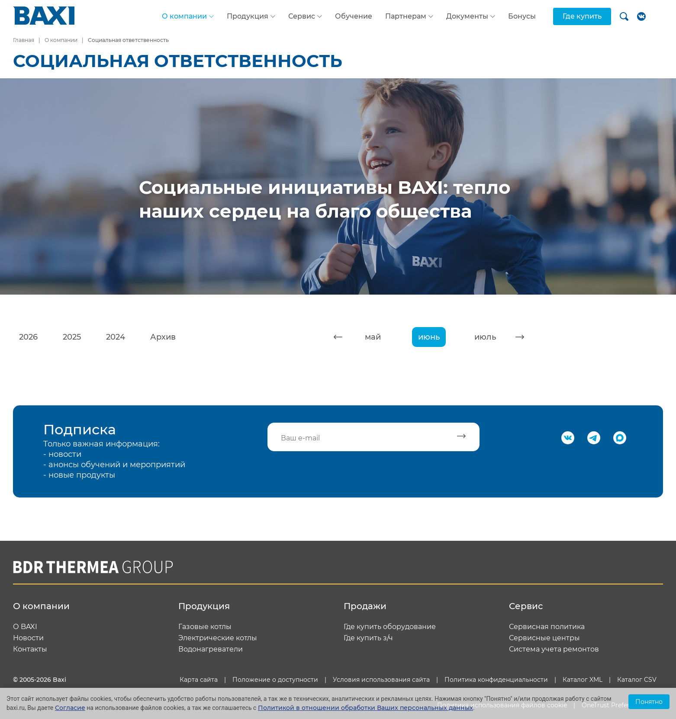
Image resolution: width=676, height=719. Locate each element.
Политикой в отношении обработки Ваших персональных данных (365, 708)
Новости (28, 638)
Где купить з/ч (368, 638)
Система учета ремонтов (554, 649)
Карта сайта (199, 680)
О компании (184, 16)
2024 (115, 337)
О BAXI (25, 626)
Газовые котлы (205, 626)
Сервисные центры (544, 638)
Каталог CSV (637, 680)
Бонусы (522, 16)
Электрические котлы (217, 638)
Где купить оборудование (390, 626)
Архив (163, 337)
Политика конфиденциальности (496, 680)
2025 (72, 337)
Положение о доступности (275, 680)
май (373, 337)
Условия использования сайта (381, 680)
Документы (467, 16)
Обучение (353, 16)
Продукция (247, 16)
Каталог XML (582, 680)
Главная (23, 40)
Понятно (649, 702)
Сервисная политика (547, 626)
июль (485, 337)
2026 (28, 337)
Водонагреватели (210, 649)
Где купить (582, 16)
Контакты (30, 649)
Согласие (70, 708)
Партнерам (405, 16)
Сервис (301, 16)
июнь (429, 337)
